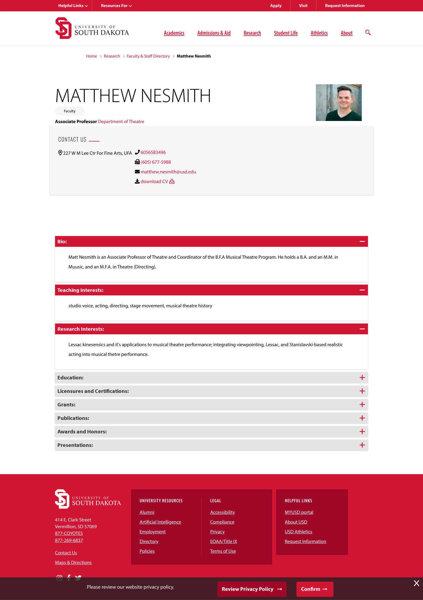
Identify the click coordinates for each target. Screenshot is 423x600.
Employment (153, 531)
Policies (147, 551)
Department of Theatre (121, 121)
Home (91, 56)
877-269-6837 (69, 540)
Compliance (222, 522)
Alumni (147, 512)
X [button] (416, 583)
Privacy (217, 531)
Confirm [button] (310, 589)
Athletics (319, 32)
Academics (174, 32)
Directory (149, 541)
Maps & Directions (73, 562)
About (347, 32)
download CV (154, 181)
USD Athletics (298, 531)
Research (252, 32)
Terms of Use (223, 551)
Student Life (286, 32)
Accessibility (222, 512)
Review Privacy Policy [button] (248, 589)
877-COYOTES (69, 533)
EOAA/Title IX (223, 541)
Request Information (345, 5)
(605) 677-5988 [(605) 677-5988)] (156, 162)
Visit (303, 5)
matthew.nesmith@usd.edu (168, 171)
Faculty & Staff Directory (148, 56)
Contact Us (66, 553)
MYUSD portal (299, 512)
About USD (296, 522)
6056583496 (153, 152)
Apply (276, 5)
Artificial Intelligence (160, 522)
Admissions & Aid (214, 32)
